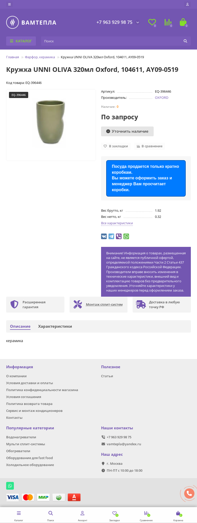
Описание (20, 326)
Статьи (107, 376)
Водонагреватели (21, 437)
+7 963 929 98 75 (114, 22)
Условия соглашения (23, 396)
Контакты (14, 417)
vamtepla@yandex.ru (124, 444)
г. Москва (115, 463)
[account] (187, 4)
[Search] (116, 41)
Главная (12, 57)
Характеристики (55, 326)
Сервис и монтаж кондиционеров (34, 410)
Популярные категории (30, 428)
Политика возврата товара (29, 403)
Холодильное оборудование (30, 464)
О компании (16, 376)
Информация (19, 367)
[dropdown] (9, 4)
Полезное (110, 367)
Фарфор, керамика (40, 57)
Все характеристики (117, 223)
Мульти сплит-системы (25, 444)
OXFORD (161, 97)
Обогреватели (18, 451)
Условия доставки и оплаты (29, 383)
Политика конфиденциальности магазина (42, 390)
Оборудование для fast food (29, 458)
